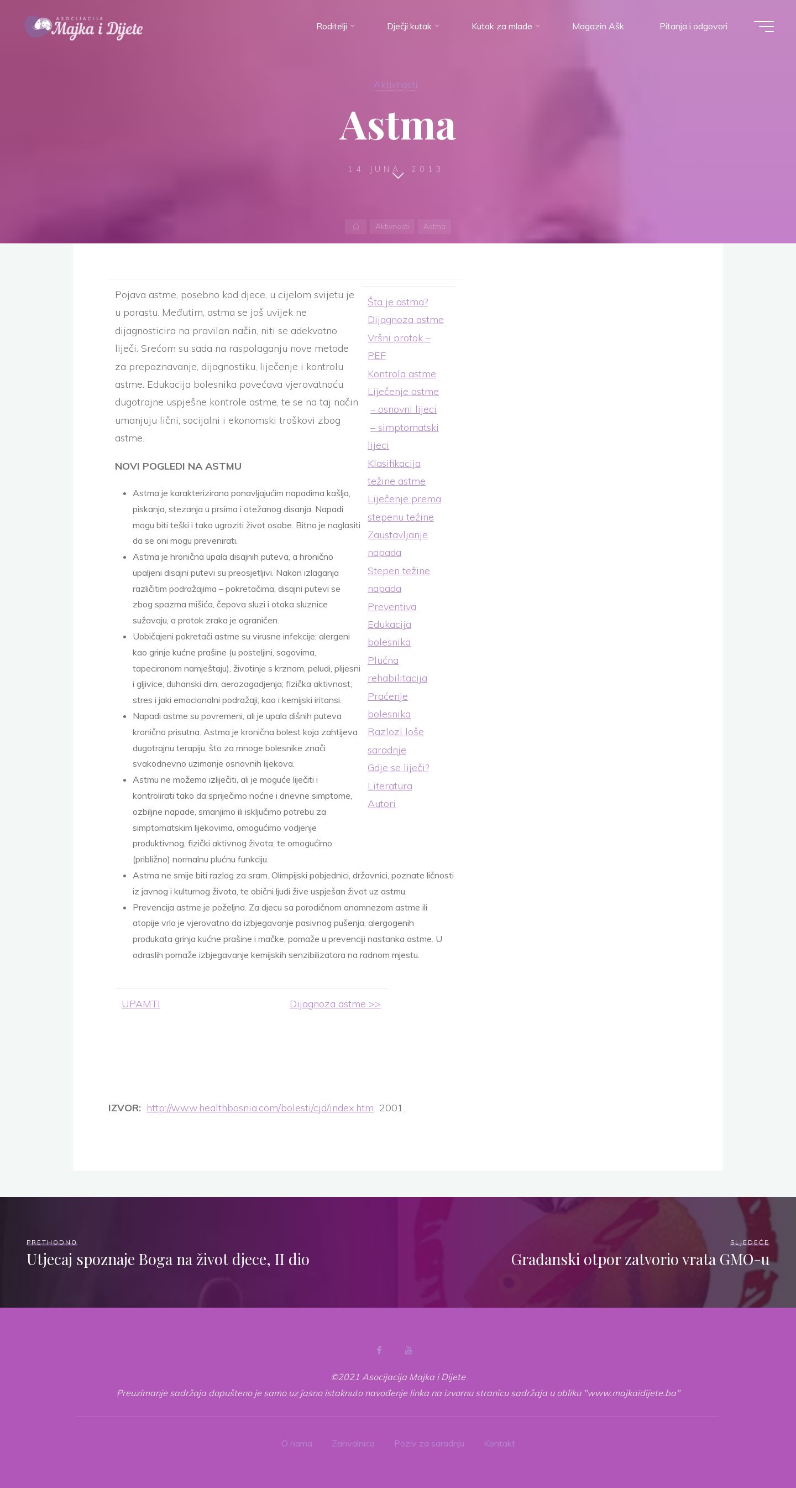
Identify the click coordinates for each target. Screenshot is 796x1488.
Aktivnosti (395, 84)
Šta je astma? (398, 301)
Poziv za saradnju (429, 1443)
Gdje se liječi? (398, 767)
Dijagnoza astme (406, 319)
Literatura (390, 785)
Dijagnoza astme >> (335, 1003)
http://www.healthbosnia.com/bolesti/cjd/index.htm (260, 1107)
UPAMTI (141, 1003)
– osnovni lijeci (403, 409)
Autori (382, 803)
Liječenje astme (403, 391)
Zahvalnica (353, 1443)
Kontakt (499, 1443)
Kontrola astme (402, 373)
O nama (296, 1443)
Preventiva (392, 606)
